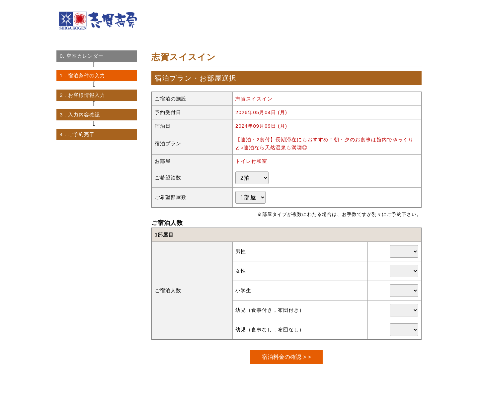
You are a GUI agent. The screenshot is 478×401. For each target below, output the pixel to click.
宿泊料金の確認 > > (286, 357)
